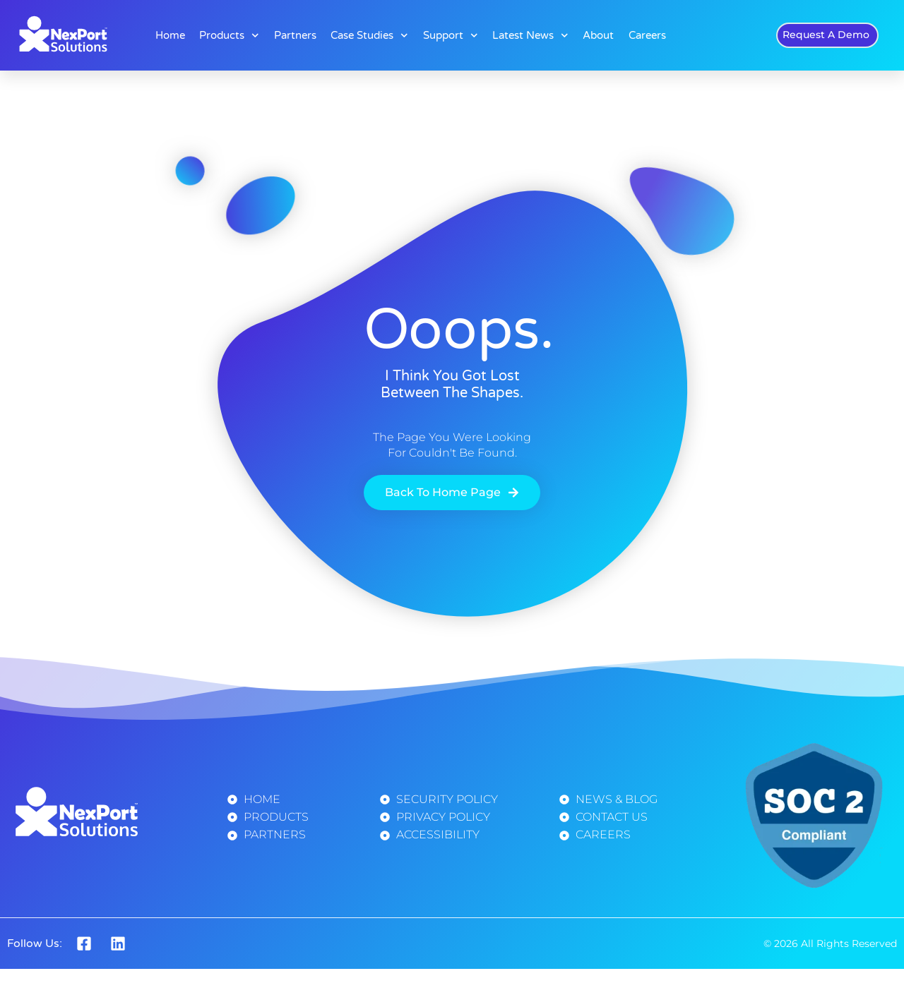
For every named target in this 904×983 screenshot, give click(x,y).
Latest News (530, 36)
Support (450, 36)
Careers (647, 35)
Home (170, 35)
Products (229, 36)
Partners (295, 35)
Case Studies (369, 36)
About (598, 35)
